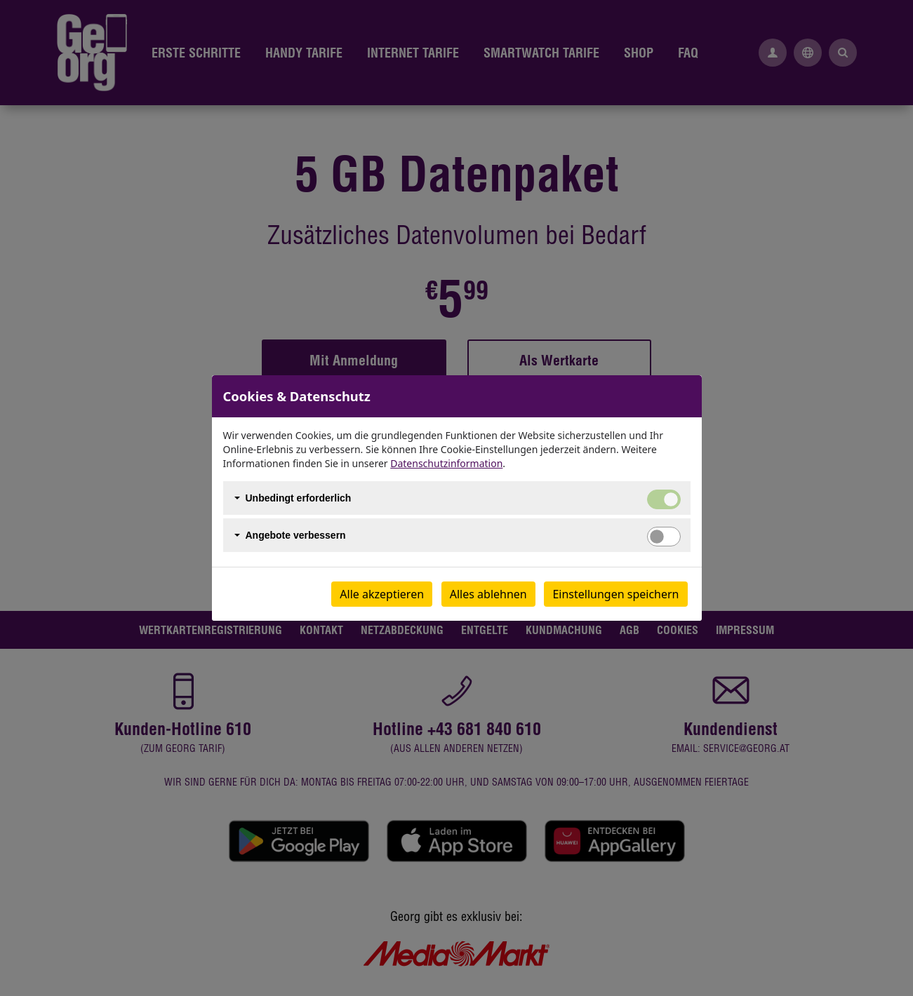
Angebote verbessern (296, 535)
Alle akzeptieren (382, 594)
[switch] (664, 536)
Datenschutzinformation (446, 463)
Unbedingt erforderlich (299, 498)
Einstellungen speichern (615, 594)
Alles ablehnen (488, 594)
